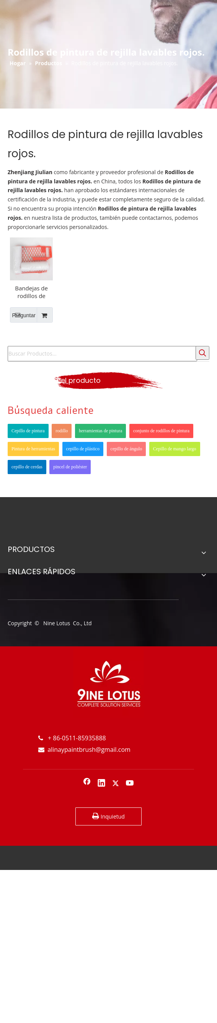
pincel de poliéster (70, 466)
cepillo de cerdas (26, 466)
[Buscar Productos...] (102, 353)
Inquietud (108, 816)
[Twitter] (115, 784)
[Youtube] (130, 784)
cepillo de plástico (83, 448)
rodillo (61, 430)
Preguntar (23, 315)
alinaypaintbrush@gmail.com (84, 749)
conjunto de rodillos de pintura (161, 430)
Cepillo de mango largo (174, 448)
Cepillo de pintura (28, 430)
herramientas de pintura (100, 430)
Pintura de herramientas (33, 448)
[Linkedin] (101, 784)
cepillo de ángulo (126, 448)
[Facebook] (87, 784)
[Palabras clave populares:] (202, 353)
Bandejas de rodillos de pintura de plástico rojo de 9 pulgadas (31, 292)
